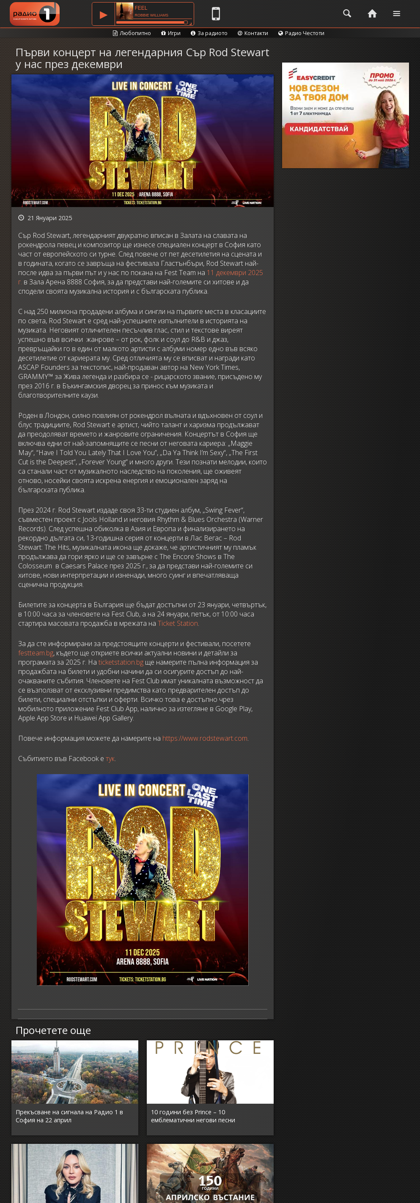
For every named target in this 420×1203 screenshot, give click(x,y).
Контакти (253, 33)
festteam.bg (35, 652)
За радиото (209, 33)
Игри (171, 33)
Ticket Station (178, 623)
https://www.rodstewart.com (204, 738)
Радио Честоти (301, 33)
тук (110, 758)
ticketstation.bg (121, 662)
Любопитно (132, 33)
